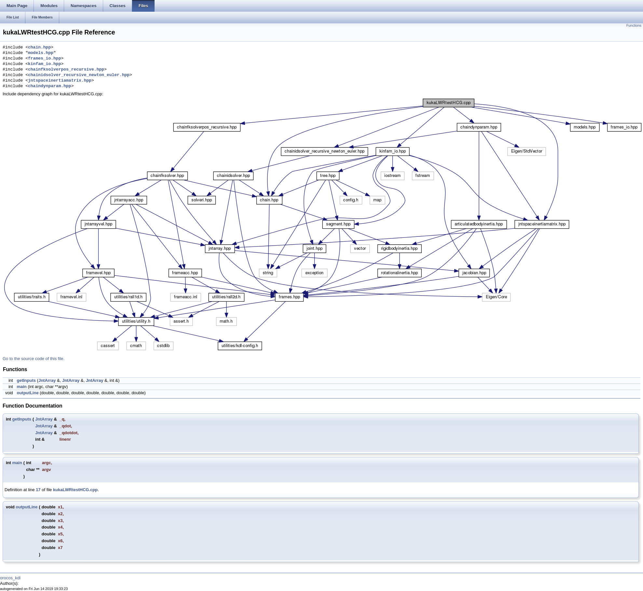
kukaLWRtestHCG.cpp (75, 489)
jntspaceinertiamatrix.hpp (59, 81)
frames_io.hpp (44, 58)
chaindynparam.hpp (49, 86)
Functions (633, 25)
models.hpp (40, 53)
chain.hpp (39, 47)
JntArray (47, 380)
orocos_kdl (10, 577)
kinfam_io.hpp (44, 64)
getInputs (26, 380)
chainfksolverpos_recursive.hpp (66, 70)
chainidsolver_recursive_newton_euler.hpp (79, 75)
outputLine (27, 392)
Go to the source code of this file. (33, 358)
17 (38, 489)
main (21, 386)
